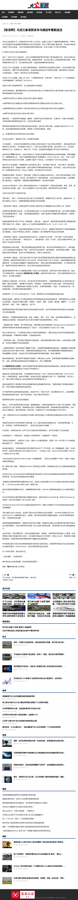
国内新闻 (30, 12)
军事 (12, 154)
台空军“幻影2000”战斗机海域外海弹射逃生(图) (19, 721)
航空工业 (58, 12)
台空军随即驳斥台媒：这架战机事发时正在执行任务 (21, 708)
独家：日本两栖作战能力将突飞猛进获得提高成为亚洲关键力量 (25, 826)
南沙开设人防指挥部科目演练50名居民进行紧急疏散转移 (23, 823)
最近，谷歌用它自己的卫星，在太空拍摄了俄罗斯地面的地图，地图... (39, 777)
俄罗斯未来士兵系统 (16, 566)
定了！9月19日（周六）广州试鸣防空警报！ (18, 819)
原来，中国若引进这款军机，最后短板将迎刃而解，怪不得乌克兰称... (39, 642)
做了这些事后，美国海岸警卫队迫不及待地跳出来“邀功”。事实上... (38, 854)
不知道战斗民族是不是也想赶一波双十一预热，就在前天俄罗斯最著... (39, 654)
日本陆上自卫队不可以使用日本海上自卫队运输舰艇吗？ (23, 815)
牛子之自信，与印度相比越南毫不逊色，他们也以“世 (13, 602)
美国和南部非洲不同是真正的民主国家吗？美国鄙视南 (63, 614)
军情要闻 (11, 12)
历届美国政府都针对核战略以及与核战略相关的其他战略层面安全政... (39, 753)
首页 (3, 12)
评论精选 (39, 12)
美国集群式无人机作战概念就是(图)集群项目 (18, 696)
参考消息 (23, 17)
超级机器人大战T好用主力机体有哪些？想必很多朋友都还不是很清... (39, 842)
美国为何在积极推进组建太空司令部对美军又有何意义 (13, 614)
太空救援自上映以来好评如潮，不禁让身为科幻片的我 (63, 602)
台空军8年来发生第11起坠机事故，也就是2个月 (20, 714)
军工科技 (49, 12)
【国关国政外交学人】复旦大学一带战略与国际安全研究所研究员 (26, 831)
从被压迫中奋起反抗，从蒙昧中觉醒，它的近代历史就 (38, 614)
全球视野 (5, 17)
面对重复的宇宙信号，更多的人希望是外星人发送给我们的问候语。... (39, 666)
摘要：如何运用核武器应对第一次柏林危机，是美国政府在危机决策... (39, 741)
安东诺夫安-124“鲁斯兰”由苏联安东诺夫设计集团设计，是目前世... (38, 678)
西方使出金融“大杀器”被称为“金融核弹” (38, 602)
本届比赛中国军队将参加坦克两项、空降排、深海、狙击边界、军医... (39, 878)
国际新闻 (20, 12)
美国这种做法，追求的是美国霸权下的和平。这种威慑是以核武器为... (39, 765)
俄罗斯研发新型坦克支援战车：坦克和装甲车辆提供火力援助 (24, 803)
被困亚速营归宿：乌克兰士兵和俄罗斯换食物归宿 (20, 799)
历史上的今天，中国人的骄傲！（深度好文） (19, 811)
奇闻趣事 (67, 12)
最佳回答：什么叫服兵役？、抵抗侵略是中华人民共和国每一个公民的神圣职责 (31, 727)
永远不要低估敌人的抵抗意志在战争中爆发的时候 (20, 630)
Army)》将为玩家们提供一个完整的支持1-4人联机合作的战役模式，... (40, 866)
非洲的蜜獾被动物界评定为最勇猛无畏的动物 (19, 795)
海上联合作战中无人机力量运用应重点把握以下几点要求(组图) (25, 702)
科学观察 (14, 17)
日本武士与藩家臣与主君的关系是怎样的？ (18, 807)
